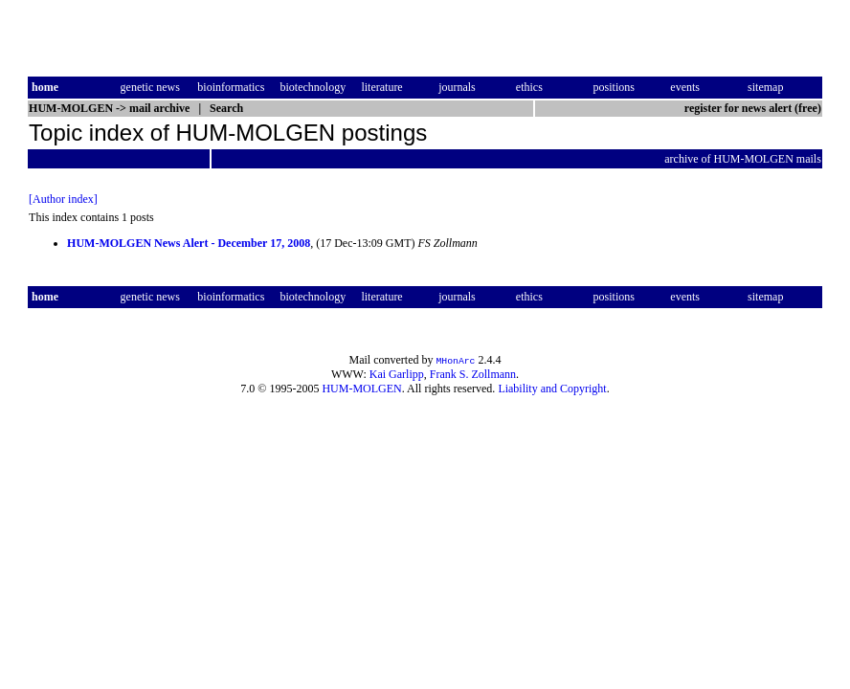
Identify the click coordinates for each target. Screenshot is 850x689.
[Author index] (63, 199)
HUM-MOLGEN (361, 388)
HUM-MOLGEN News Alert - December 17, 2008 (188, 243)
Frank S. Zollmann (473, 374)
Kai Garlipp (396, 374)
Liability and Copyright (552, 388)
